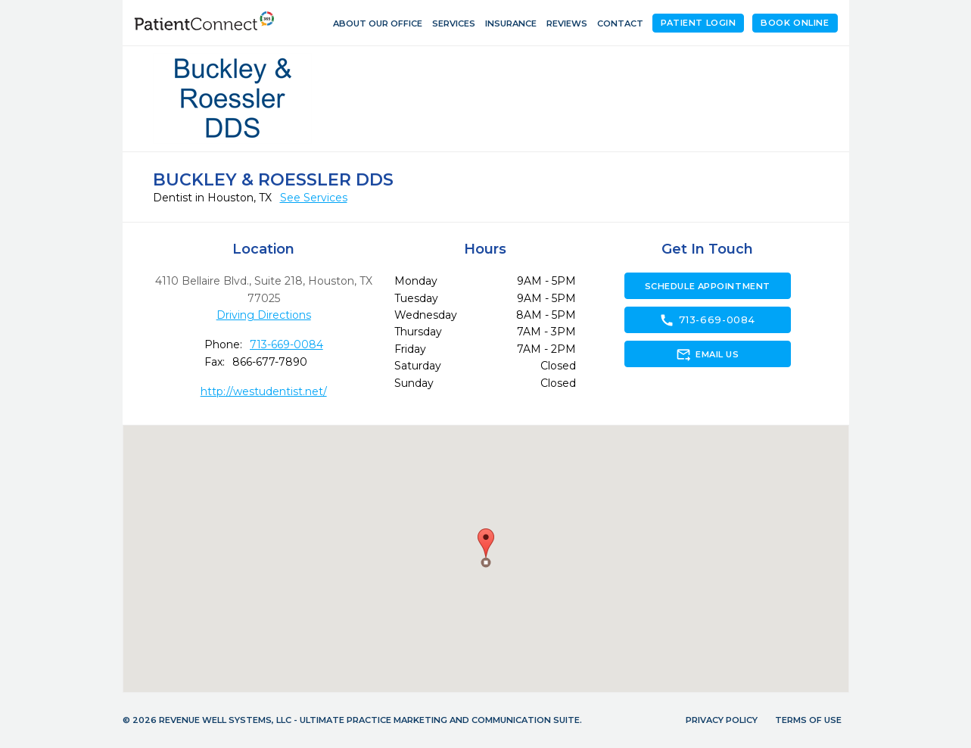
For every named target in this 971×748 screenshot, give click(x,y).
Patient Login (698, 22)
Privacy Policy (722, 720)
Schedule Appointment (707, 286)
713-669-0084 (286, 344)
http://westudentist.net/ (264, 391)
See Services (313, 197)
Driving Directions (263, 315)
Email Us (707, 354)
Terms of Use (808, 720)
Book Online (795, 22)
